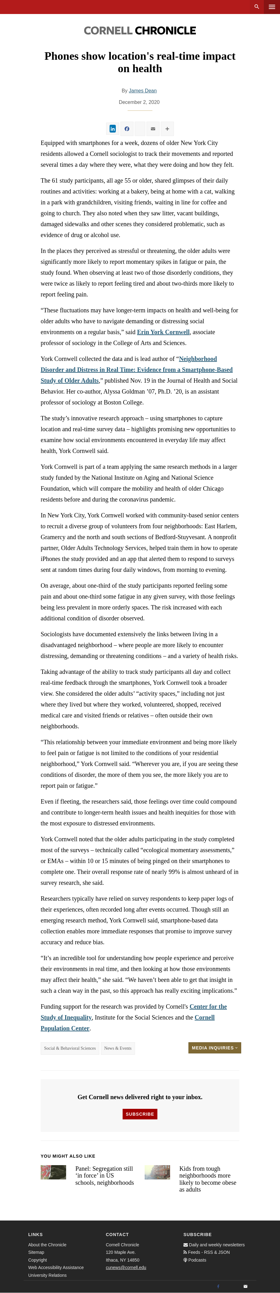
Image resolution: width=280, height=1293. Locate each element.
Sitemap (36, 1252)
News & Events (118, 1048)
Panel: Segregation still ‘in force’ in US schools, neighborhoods (104, 1175)
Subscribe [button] (140, 1114)
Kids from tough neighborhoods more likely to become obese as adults (208, 1179)
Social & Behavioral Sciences (70, 1048)
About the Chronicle (47, 1244)
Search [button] (257, 7)
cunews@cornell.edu (126, 1267)
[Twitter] (232, 1287)
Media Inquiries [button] (215, 1047)
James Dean (143, 90)
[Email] (245, 1287)
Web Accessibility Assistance (56, 1267)
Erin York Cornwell (163, 332)
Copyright (37, 1260)
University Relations (47, 1275)
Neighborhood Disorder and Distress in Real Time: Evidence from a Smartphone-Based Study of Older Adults (137, 369)
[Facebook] (218, 1287)
